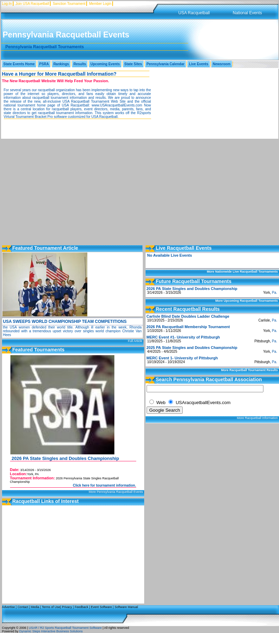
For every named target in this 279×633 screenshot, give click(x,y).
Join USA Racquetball (32, 4)
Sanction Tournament (69, 4)
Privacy (67, 607)
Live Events (198, 64)
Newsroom (221, 64)
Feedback (81, 607)
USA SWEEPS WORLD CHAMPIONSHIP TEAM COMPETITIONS (65, 321)
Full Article (135, 341)
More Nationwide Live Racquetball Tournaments (242, 271)
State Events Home (19, 64)
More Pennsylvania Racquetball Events (116, 492)
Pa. (274, 292)
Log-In (7, 4)
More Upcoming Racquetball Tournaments (246, 300)
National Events (247, 12)
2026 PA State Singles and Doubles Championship (65, 458)
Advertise (8, 607)
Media (35, 607)
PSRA (44, 64)
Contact (22, 607)
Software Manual (126, 607)
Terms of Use (51, 607)
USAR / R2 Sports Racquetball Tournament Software (65, 628)
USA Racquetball (194, 12)
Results (79, 64)
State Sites (133, 64)
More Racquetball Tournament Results (249, 370)
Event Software (101, 607)
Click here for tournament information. (104, 485)
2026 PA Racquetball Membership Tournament (188, 327)
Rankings (61, 64)
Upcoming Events (105, 64)
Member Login (100, 4)
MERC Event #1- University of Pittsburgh (183, 337)
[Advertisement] (139, 190)
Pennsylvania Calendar (166, 64)
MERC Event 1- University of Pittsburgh (182, 358)
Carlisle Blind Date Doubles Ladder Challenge (188, 316)
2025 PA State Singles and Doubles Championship (192, 347)
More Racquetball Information (257, 418)
